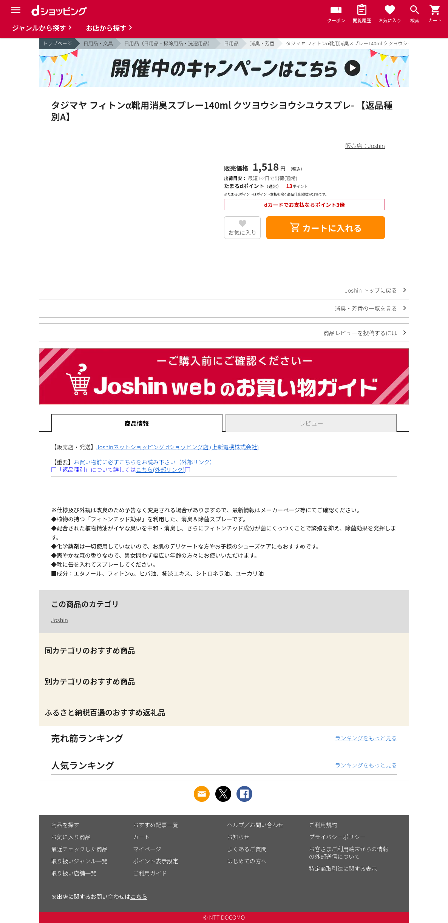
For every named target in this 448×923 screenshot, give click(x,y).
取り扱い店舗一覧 (73, 873)
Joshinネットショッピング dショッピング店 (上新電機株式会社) (177, 447)
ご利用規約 (323, 825)
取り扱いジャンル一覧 (79, 861)
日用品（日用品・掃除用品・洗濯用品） (168, 43)
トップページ (57, 43)
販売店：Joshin (365, 145)
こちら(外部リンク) (160, 469)
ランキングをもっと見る (366, 738)
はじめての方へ (247, 861)
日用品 (231, 43)
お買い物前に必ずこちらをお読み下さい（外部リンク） (144, 462)
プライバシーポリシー (337, 837)
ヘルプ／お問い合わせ (255, 825)
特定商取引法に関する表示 (343, 868)
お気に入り (242, 232)
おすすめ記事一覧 (155, 825)
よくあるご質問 (247, 849)
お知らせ (238, 837)
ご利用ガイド (150, 873)
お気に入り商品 (71, 837)
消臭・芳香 (262, 43)
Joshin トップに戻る (371, 290)
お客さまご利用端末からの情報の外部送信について (348, 852)
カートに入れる (325, 227)
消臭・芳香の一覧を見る (366, 308)
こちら (138, 896)
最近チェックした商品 (79, 849)
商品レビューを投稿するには (360, 333)
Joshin (59, 620)
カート (141, 837)
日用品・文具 (98, 43)
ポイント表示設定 (155, 861)
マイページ (147, 849)
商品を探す (65, 825)
